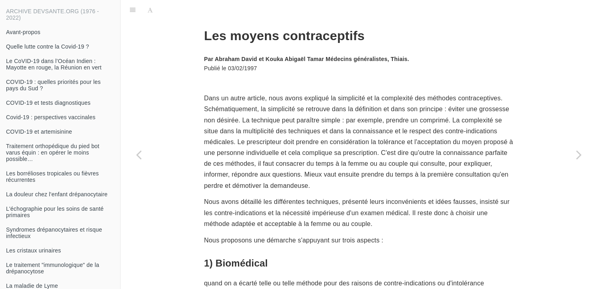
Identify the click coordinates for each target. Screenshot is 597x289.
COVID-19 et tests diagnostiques (48, 103)
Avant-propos (23, 32)
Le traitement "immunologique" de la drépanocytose (52, 268)
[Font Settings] (150, 10)
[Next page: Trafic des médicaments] (579, 154)
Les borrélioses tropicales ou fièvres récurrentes (52, 176)
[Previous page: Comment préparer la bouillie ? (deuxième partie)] (139, 154)
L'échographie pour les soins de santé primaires (55, 212)
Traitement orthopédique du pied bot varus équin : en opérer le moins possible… (52, 152)
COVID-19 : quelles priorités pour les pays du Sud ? (53, 85)
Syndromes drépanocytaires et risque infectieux (54, 232)
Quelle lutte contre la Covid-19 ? (47, 46)
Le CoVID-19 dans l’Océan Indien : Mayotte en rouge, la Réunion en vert (54, 64)
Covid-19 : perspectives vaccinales (50, 117)
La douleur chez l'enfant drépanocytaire (57, 194)
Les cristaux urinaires (33, 250)
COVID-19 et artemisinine (39, 131)
